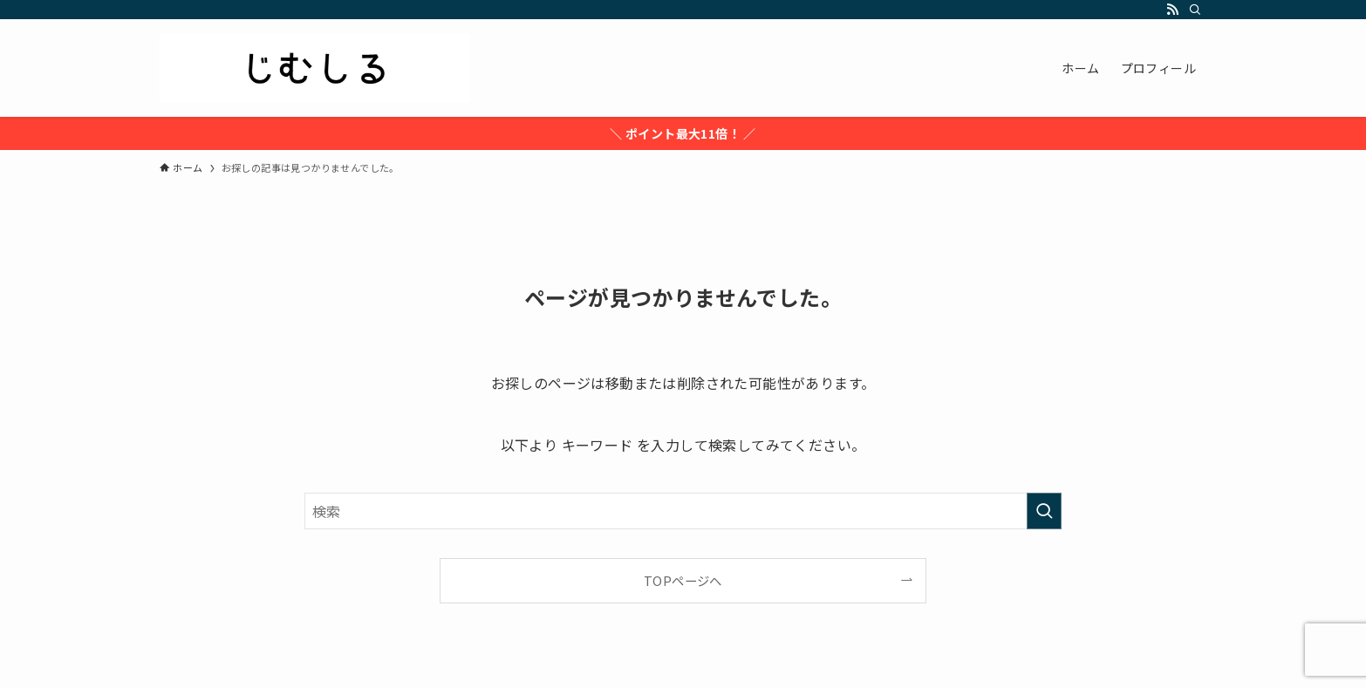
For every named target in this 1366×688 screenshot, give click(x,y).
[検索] (1195, 9)
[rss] (1172, 9)
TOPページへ (683, 580)
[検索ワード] (683, 511)
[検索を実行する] (1044, 511)
